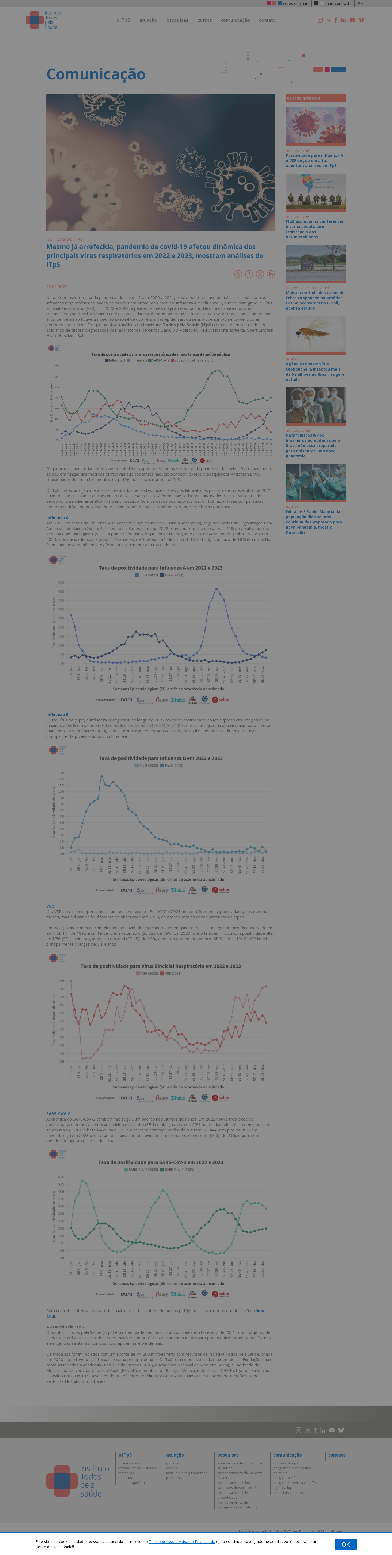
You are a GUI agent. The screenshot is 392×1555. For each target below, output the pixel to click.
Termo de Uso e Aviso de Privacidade (182, 1541)
